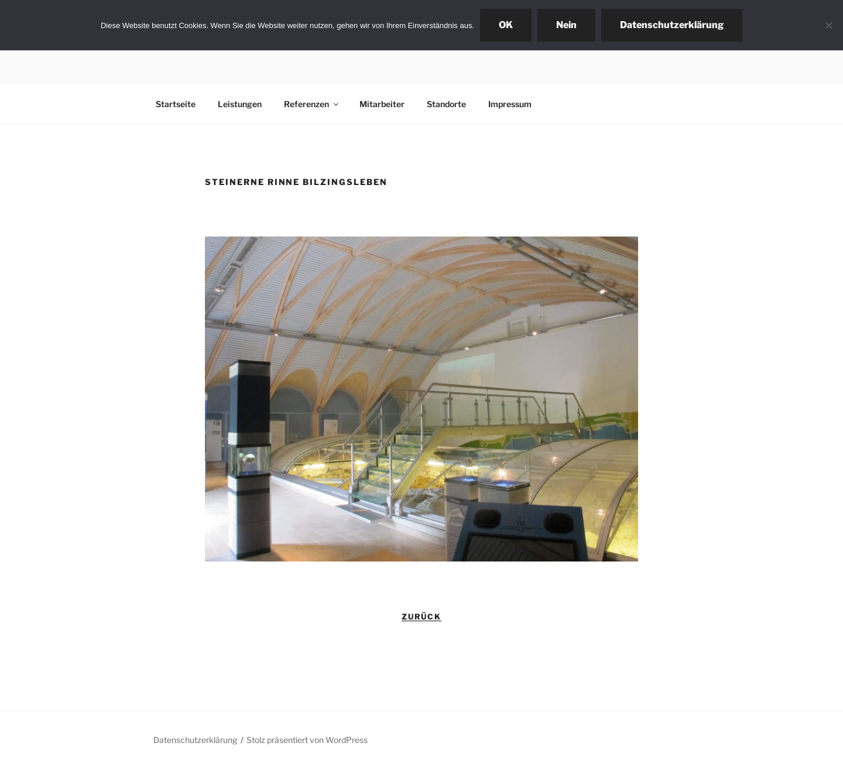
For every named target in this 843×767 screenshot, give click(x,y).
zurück (422, 616)
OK (506, 24)
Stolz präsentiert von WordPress (307, 740)
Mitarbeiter (382, 104)
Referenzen (312, 104)
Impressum (510, 104)
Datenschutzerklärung (195, 740)
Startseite (176, 104)
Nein (566, 24)
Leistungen (240, 104)
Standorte (446, 104)
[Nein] (828, 25)
